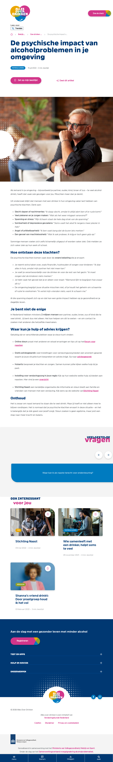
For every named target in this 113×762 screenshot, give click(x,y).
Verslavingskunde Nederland (56, 718)
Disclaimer (49, 723)
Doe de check (98, 13)
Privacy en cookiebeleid (68, 723)
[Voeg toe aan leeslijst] (48, 514)
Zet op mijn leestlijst (26, 80)
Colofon (37, 723)
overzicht (44, 380)
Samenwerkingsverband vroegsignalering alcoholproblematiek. (66, 752)
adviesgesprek (84, 357)
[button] (15, 25)
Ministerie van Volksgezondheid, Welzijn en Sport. (73, 748)
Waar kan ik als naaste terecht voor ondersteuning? (67, 473)
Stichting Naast (91, 391)
